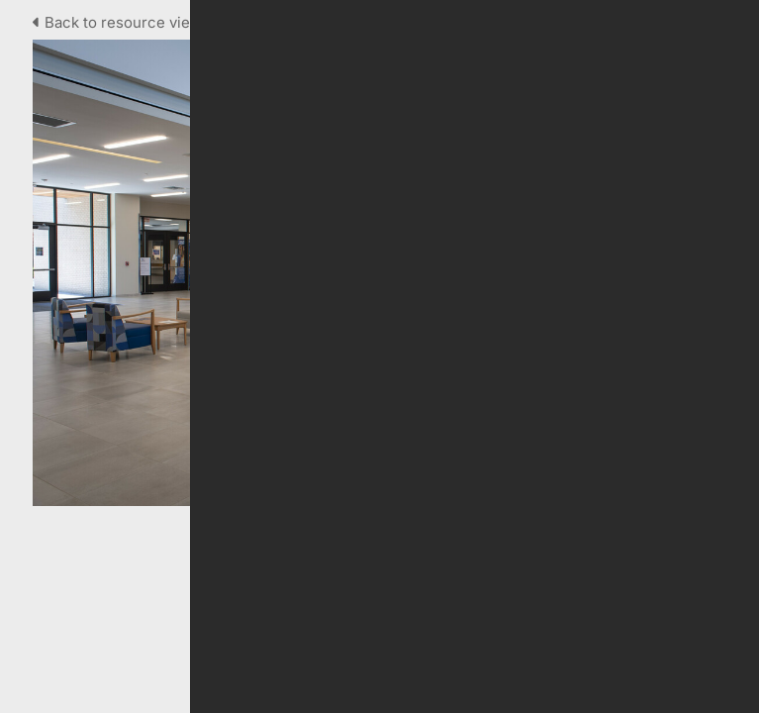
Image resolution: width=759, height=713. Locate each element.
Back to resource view (119, 22)
